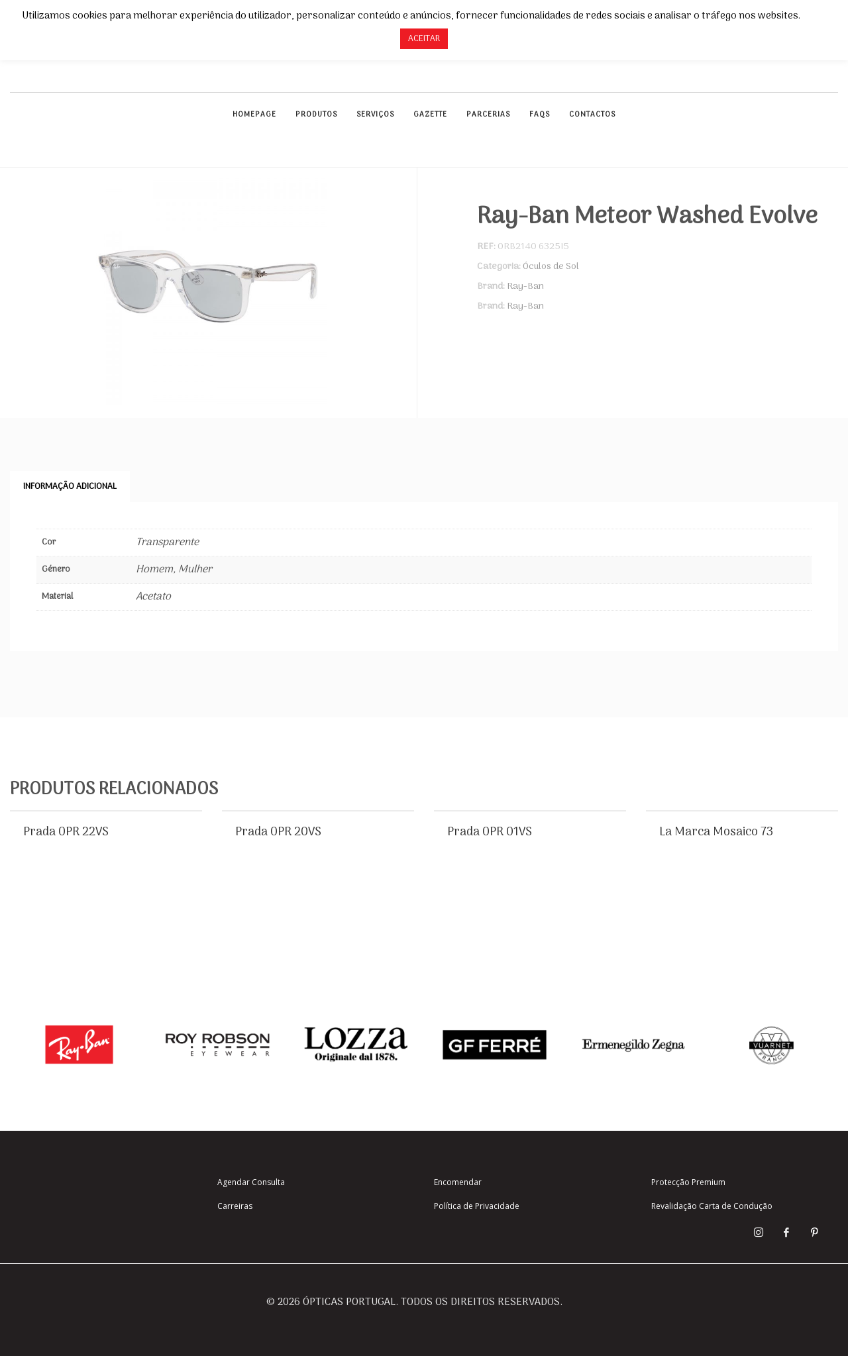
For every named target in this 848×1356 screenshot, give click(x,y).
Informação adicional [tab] (70, 487)
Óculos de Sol (551, 266)
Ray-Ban (525, 286)
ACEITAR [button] (424, 39)
